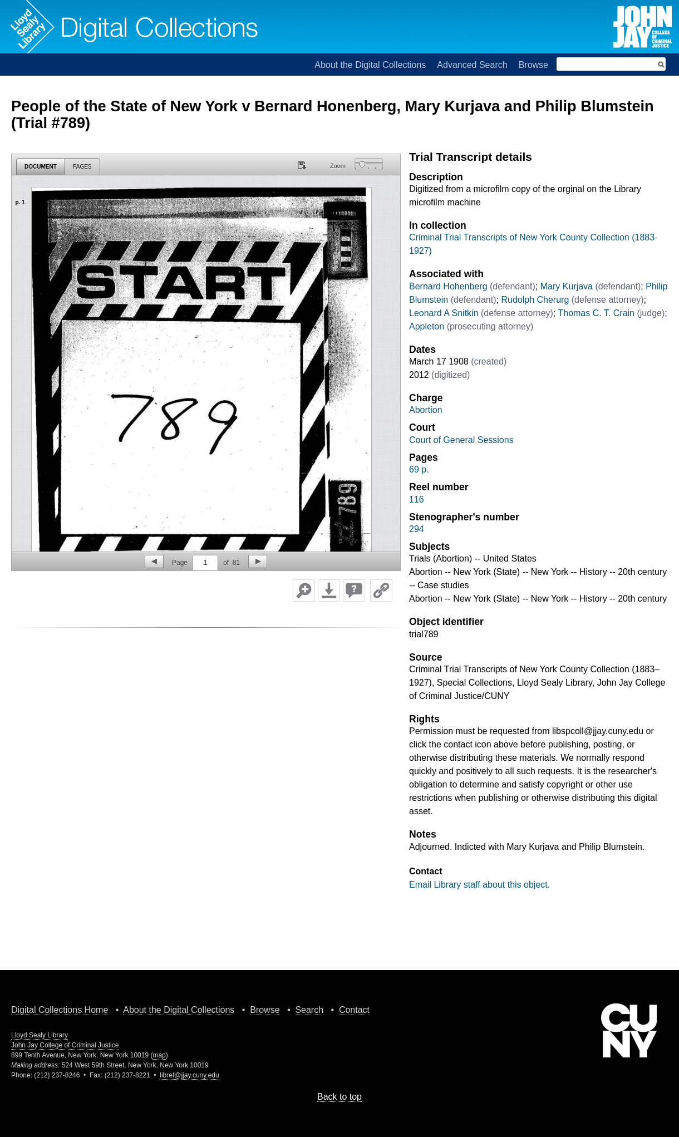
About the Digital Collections (370, 65)
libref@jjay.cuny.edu (189, 1075)
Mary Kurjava (566, 286)
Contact (354, 1010)
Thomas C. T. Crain (596, 313)
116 (416, 499)
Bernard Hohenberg (448, 286)
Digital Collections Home (59, 1010)
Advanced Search (472, 65)
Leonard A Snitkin (444, 313)
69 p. (419, 469)
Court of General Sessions (461, 440)
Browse (533, 65)
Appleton (426, 326)
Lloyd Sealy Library (39, 1035)
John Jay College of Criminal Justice (65, 1045)
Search (309, 1010)
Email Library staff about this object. (479, 884)
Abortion (425, 410)
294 (416, 529)
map (158, 1055)
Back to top (339, 1096)
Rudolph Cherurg (535, 299)
